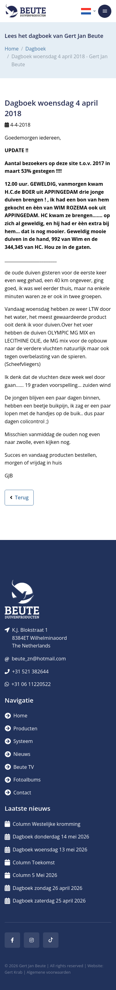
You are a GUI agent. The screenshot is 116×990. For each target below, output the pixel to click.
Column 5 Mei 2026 (31, 875)
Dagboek (35, 48)
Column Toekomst (30, 862)
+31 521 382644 (30, 671)
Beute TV (19, 767)
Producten (21, 728)
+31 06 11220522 (31, 684)
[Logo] (26, 11)
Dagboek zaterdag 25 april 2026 (45, 900)
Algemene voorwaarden (49, 972)
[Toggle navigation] (104, 11)
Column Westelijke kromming (42, 824)
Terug (19, 497)
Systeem (19, 741)
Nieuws (17, 754)
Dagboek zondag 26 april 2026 (43, 888)
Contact (18, 792)
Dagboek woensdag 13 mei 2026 (46, 849)
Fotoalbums (23, 779)
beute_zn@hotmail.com (39, 658)
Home (12, 48)
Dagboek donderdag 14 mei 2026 (47, 836)
